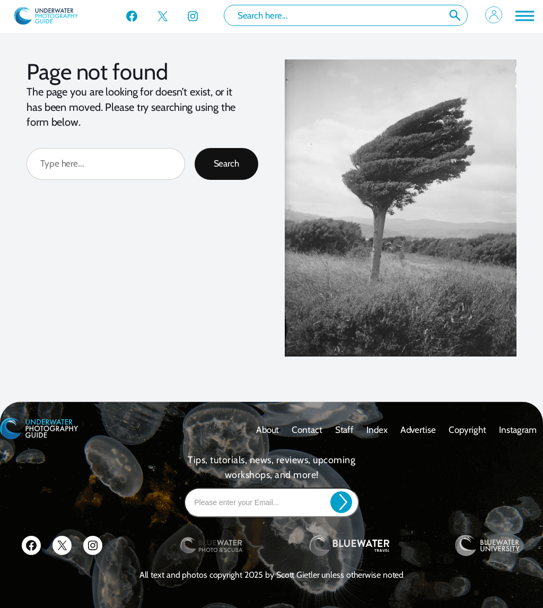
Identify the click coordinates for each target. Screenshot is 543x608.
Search (455, 15)
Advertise (418, 429)
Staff (344, 429)
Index (377, 429)
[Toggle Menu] (523, 16)
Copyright (467, 429)
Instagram (518, 429)
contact (307, 429)
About (267, 429)
